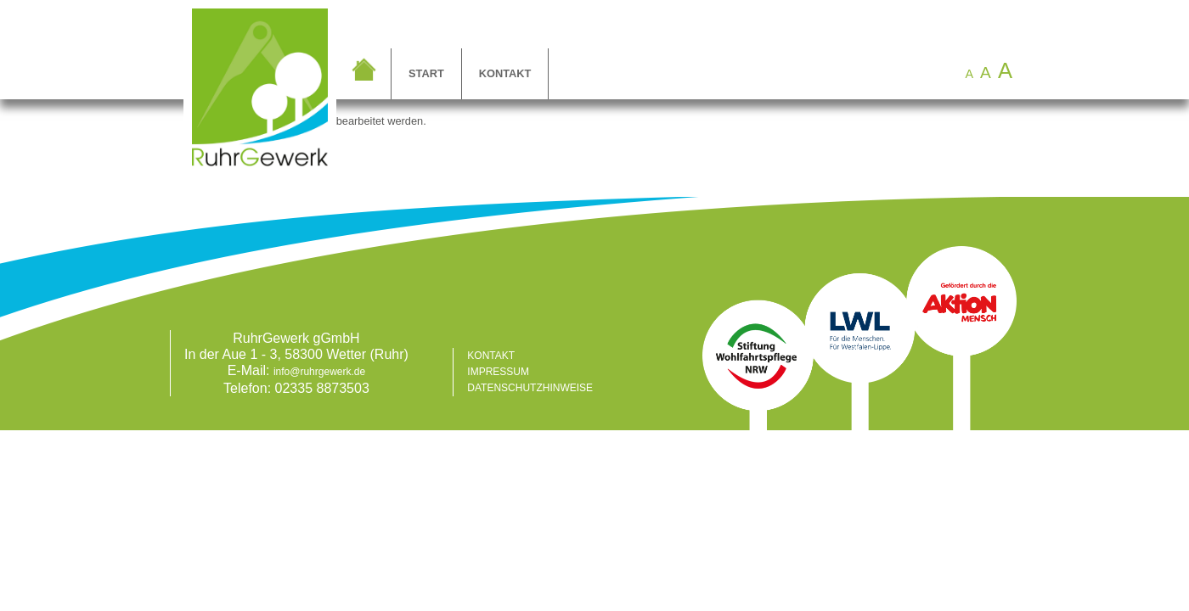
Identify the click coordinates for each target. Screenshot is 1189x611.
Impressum (498, 372)
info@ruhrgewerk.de (319, 372)
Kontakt (505, 73)
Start (426, 73)
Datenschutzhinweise (530, 388)
